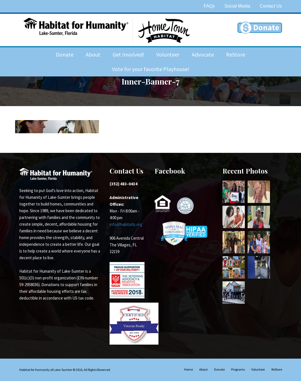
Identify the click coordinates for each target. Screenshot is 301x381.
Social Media (237, 6)
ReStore (235, 54)
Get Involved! (128, 54)
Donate (65, 54)
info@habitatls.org (126, 224)
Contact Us (271, 6)
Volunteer (167, 54)
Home (188, 369)
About (93, 54)
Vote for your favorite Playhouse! (150, 69)
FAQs (209, 6)
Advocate (203, 54)
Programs (238, 369)
